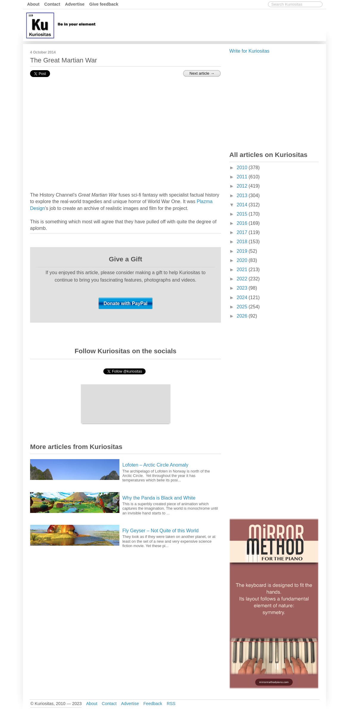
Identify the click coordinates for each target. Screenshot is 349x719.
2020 (243, 260)
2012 (243, 186)
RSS (171, 703)
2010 (243, 167)
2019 (243, 251)
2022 (243, 278)
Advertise (75, 4)
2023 (243, 288)
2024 (243, 297)
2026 (243, 315)
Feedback (152, 703)
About (33, 4)
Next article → (201, 73)
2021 (243, 269)
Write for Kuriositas (249, 51)
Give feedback (104, 4)
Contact (52, 4)
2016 (243, 223)
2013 (243, 195)
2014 (243, 204)
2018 (243, 241)
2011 (243, 176)
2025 (243, 306)
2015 (243, 213)
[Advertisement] (216, 24)
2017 (243, 232)
